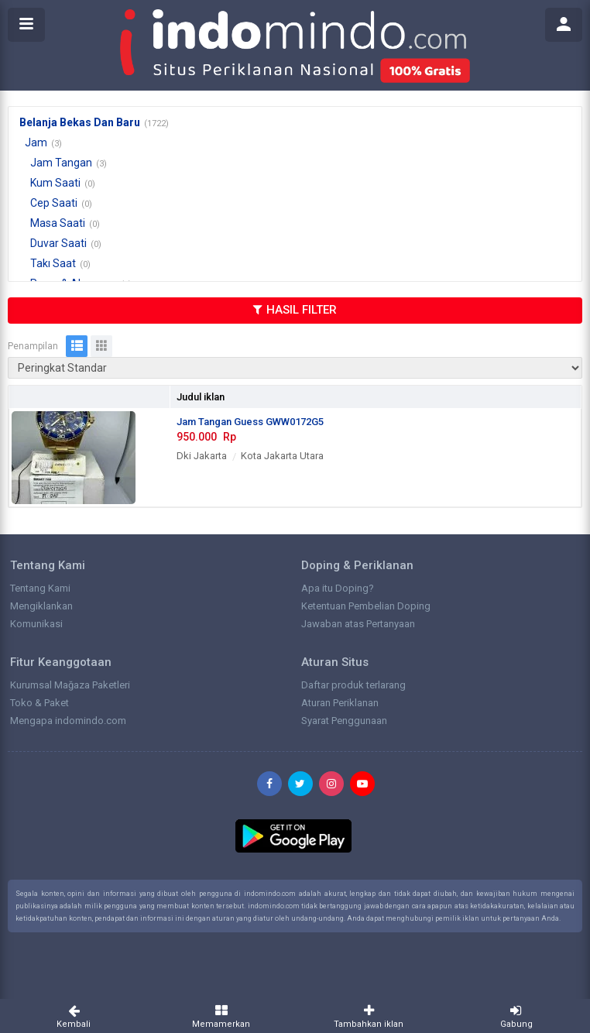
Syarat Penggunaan (344, 720)
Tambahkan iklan (369, 1016)
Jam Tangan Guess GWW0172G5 (250, 421)
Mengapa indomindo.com (68, 720)
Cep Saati (53, 203)
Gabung (517, 1016)
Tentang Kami (40, 588)
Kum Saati (55, 183)
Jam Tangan (61, 162)
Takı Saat (53, 263)
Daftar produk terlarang (353, 685)
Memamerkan (222, 1016)
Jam (36, 142)
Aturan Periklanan (340, 703)
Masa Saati (57, 223)
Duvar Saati (58, 243)
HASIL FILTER (295, 310)
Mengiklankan (41, 606)
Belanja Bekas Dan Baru (79, 122)
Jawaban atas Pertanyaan (358, 624)
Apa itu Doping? (337, 588)
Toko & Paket (39, 703)
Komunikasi (36, 624)
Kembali (74, 1016)
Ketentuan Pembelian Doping (365, 606)
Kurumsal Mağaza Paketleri (70, 685)
